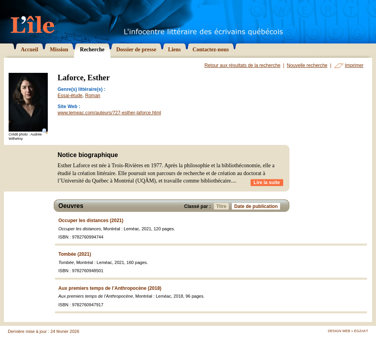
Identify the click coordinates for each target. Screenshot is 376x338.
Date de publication (257, 206)
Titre (222, 206)
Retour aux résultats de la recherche (242, 65)
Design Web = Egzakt (348, 331)
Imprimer (354, 65)
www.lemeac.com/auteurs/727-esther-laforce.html (109, 113)
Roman (92, 95)
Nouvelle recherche (307, 65)
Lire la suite (267, 182)
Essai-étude (70, 95)
